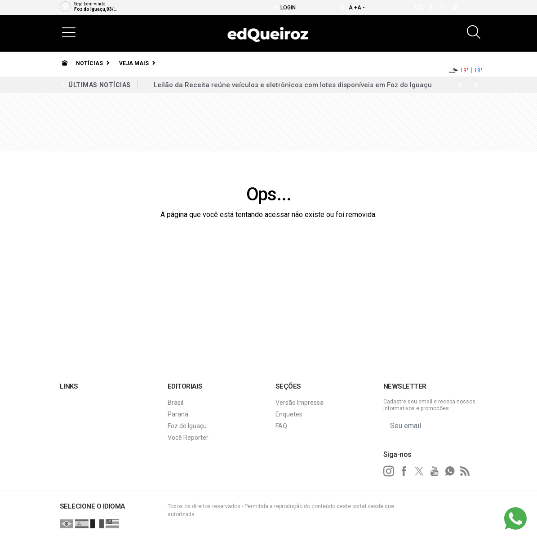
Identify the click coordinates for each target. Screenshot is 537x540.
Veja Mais (134, 63)
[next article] (460, 85)
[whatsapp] (449, 471)
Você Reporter (188, 437)
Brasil (175, 402)
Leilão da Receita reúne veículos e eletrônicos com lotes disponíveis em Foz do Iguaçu (293, 85)
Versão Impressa (299, 402)
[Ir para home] (65, 63)
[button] (69, 32)
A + (353, 7)
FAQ (281, 425)
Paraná (178, 414)
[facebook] (430, 7)
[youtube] (454, 7)
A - (361, 7)
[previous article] (476, 85)
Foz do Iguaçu (187, 425)
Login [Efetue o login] (284, 7)
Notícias (89, 63)
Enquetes (288, 414)
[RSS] (465, 471)
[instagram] (418, 7)
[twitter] (442, 7)
